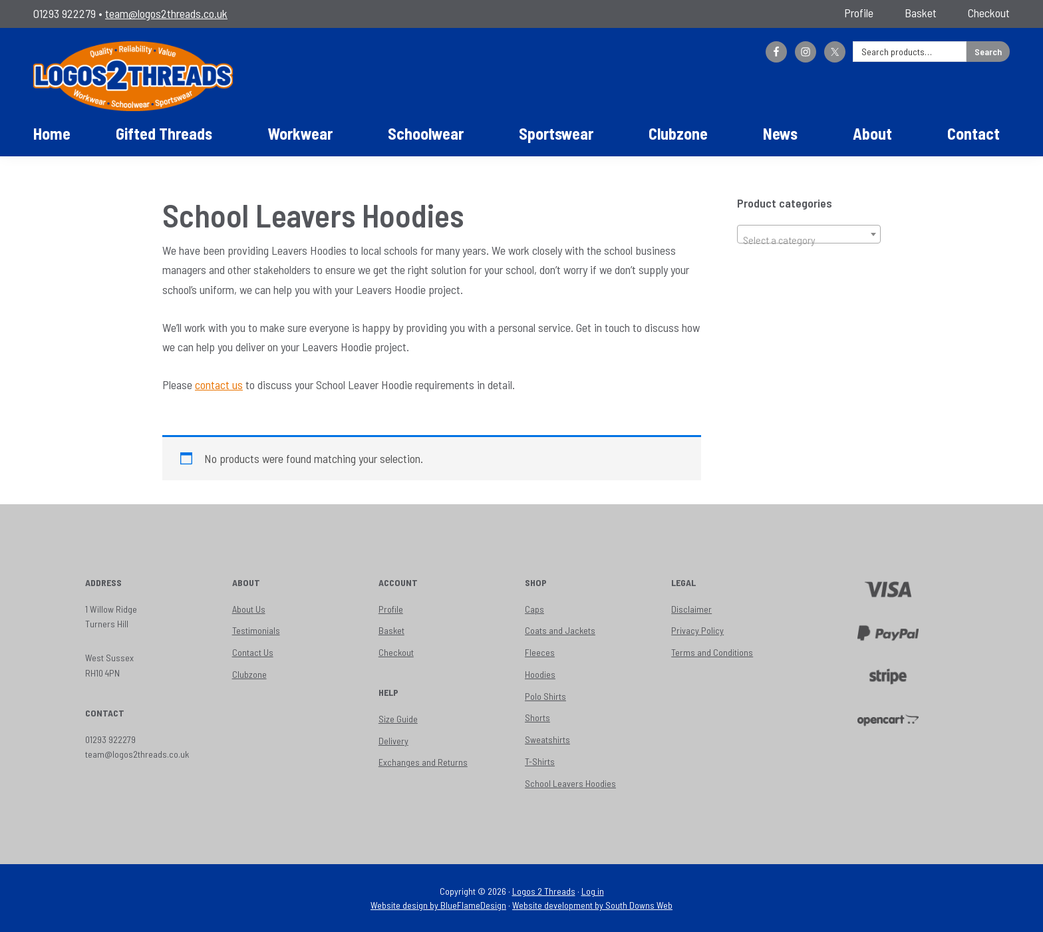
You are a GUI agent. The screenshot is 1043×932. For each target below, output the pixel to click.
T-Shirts (540, 761)
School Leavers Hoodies (570, 783)
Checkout (396, 652)
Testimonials (256, 630)
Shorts (537, 717)
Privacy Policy (697, 630)
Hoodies (540, 674)
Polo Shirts (545, 696)
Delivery (393, 740)
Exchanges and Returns (423, 762)
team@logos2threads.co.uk (166, 13)
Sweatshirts (547, 739)
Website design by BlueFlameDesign (438, 905)
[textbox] (809, 240)
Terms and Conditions (712, 652)
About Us (248, 609)
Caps (534, 609)
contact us (219, 384)
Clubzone (249, 674)
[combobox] (809, 234)
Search (988, 51)
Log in (592, 891)
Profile (390, 609)
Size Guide (398, 718)
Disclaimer (691, 609)
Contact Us (252, 652)
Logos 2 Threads (543, 891)
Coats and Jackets (560, 630)
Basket (391, 630)
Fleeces (540, 652)
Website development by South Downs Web (592, 905)
